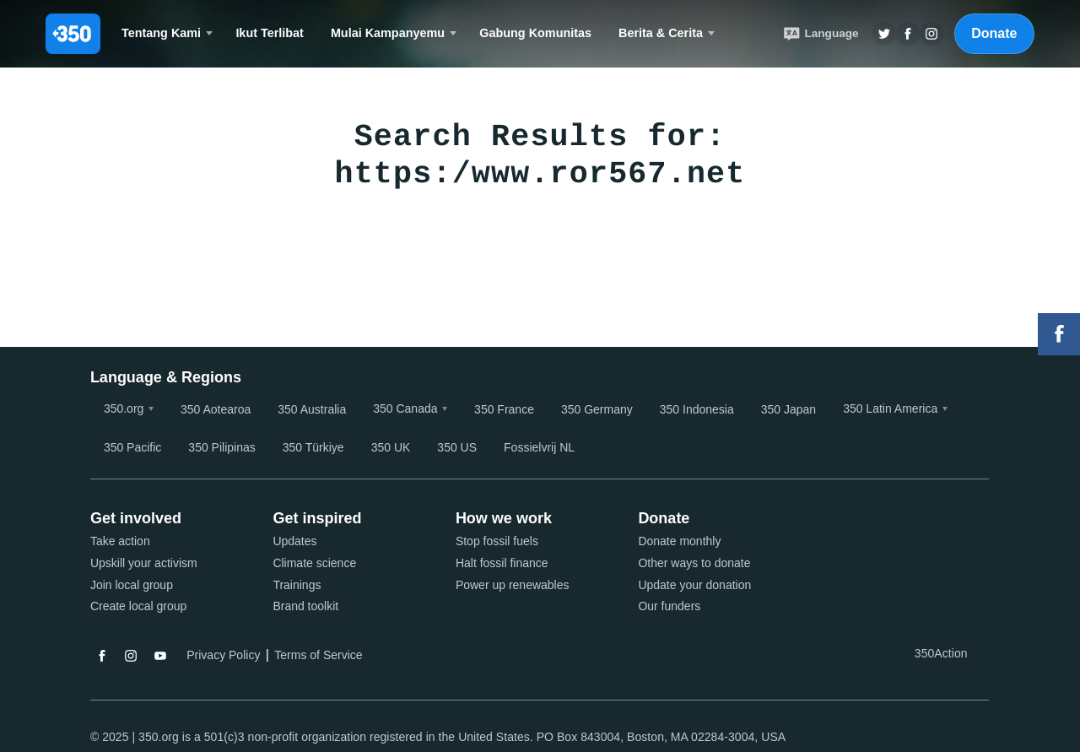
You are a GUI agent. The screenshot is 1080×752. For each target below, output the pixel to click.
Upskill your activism (143, 563)
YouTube (160, 656)
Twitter (884, 34)
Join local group (131, 585)
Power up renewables (513, 585)
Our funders (669, 606)
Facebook (102, 656)
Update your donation (694, 585)
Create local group (138, 606)
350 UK (391, 447)
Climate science (314, 563)
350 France (504, 409)
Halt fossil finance (502, 563)
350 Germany (597, 409)
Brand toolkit (305, 606)
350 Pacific (132, 447)
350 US (457, 447)
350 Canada (405, 408)
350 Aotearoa (216, 409)
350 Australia (312, 409)
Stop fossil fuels (497, 541)
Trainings (297, 585)
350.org (123, 408)
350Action (941, 653)
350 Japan (788, 409)
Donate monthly (679, 541)
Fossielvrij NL (539, 447)
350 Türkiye (313, 447)
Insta (931, 34)
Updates (294, 541)
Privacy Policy (223, 655)
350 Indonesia (697, 409)
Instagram (131, 656)
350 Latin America (890, 408)
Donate (994, 33)
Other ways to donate (694, 563)
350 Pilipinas (221, 447)
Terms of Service (318, 655)
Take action (120, 541)
